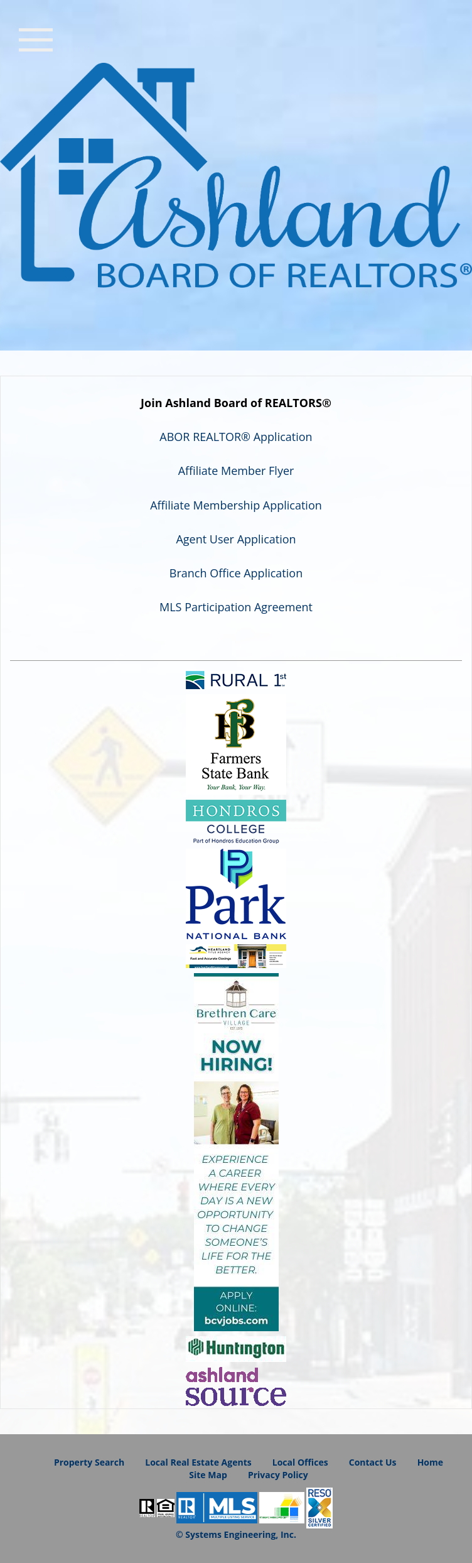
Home (430, 1462)
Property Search (89, 1462)
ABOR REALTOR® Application (235, 436)
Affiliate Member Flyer (236, 470)
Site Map (208, 1475)
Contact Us (373, 1462)
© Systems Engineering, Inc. (236, 1534)
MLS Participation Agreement (236, 606)
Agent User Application (236, 539)
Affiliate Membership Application (236, 505)
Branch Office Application (236, 572)
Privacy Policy (278, 1475)
